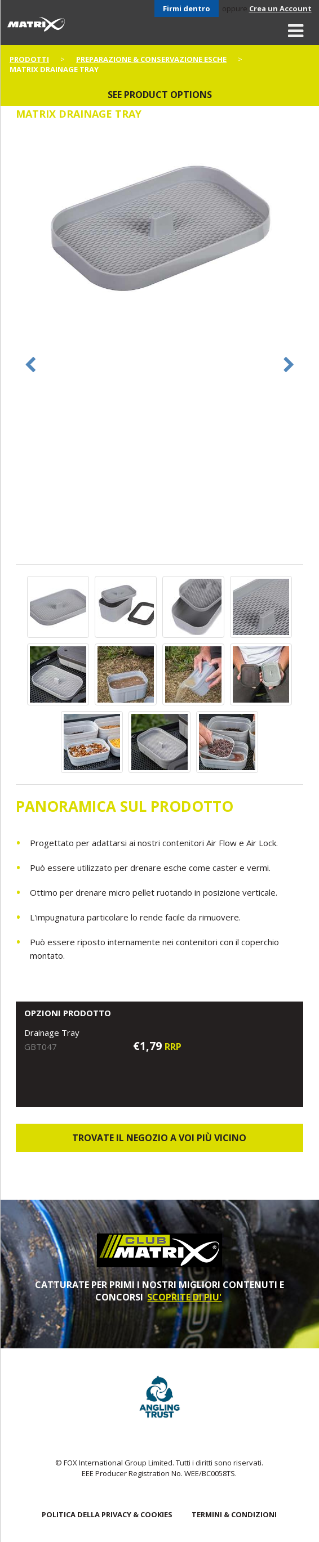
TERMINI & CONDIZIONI (234, 1514)
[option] (159, 228)
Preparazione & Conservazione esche (151, 59)
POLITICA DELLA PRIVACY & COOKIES (107, 1514)
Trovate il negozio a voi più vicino (159, 1138)
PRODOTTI (29, 59)
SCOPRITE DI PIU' (184, 1297)
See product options (160, 94)
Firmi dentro (186, 8)
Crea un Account (280, 8)
